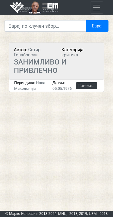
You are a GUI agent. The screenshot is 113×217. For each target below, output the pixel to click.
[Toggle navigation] (96, 8)
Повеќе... (87, 85)
